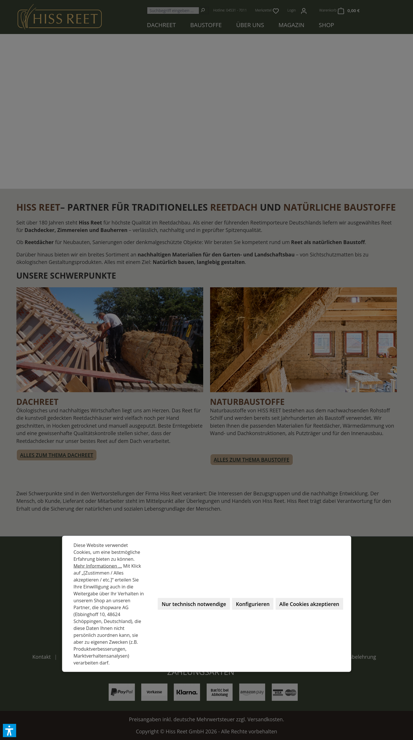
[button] (9, 730)
